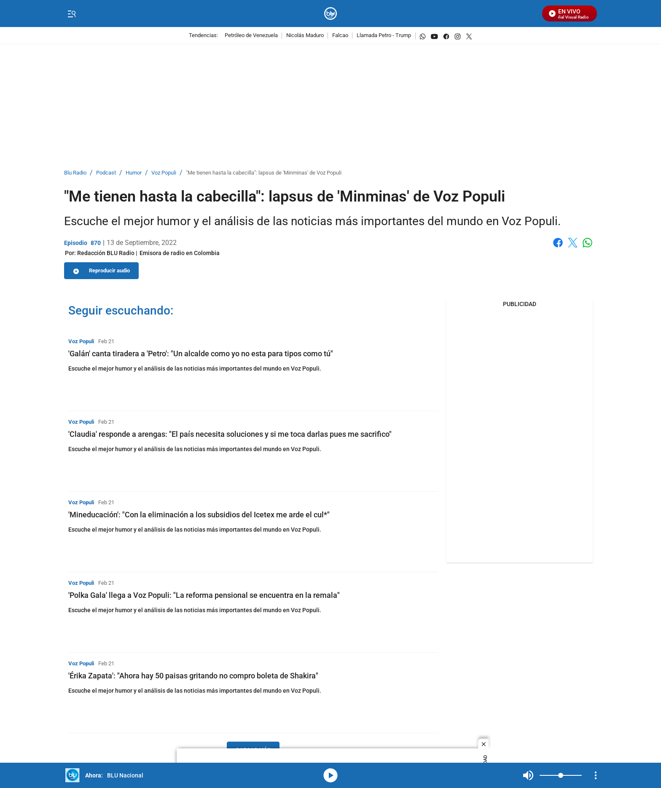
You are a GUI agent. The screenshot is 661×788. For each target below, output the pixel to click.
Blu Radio (75, 173)
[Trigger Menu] (71, 14)
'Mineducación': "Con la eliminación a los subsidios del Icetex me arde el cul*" (199, 514)
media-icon (330, 775)
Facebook (558, 242)
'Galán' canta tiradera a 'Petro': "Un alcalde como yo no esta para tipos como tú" (200, 353)
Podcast (106, 173)
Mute (528, 775)
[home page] (330, 13)
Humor (134, 173)
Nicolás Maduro (305, 35)
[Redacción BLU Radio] (105, 253)
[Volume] (561, 775)
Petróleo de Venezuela (251, 35)
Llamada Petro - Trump (384, 35)
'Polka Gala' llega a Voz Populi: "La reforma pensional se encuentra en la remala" (204, 595)
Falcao (340, 35)
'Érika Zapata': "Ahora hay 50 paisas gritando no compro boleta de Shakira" (193, 675)
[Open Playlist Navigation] (595, 775)
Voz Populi (163, 173)
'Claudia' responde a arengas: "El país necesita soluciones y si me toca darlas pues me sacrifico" (230, 434)
